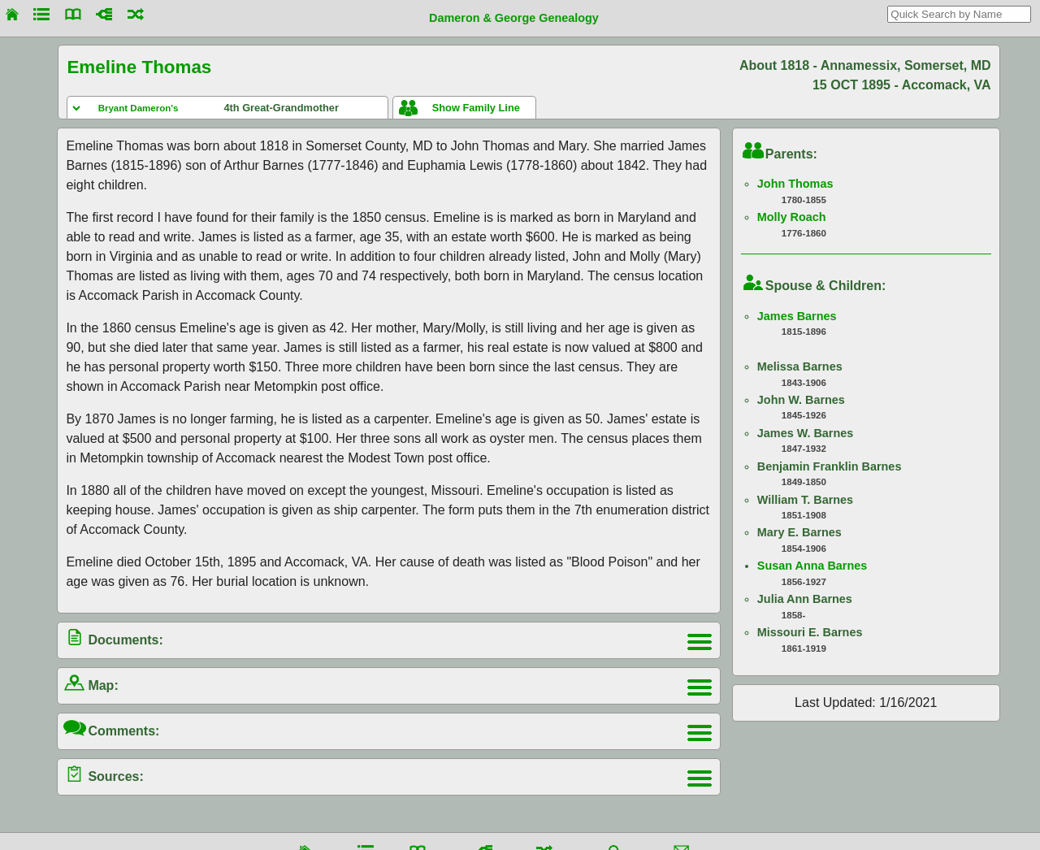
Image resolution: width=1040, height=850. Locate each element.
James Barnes (797, 316)
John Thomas (795, 183)
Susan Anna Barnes (812, 565)
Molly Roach (791, 216)
